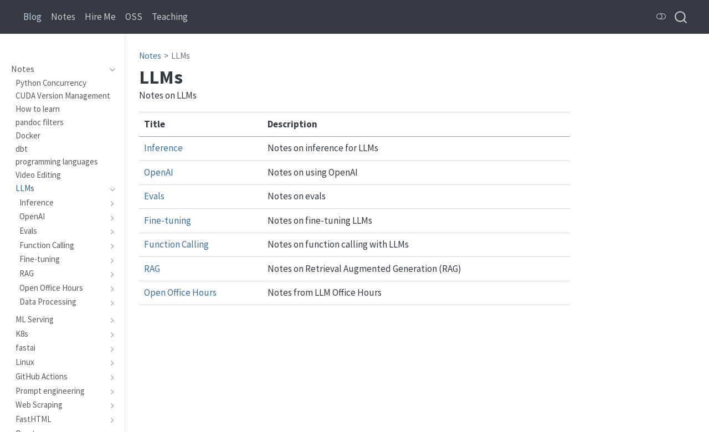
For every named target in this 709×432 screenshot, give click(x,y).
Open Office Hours (180, 292)
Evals (154, 196)
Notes (150, 55)
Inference (163, 148)
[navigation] (109, 69)
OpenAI (158, 172)
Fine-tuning (167, 220)
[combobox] (681, 17)
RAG (152, 269)
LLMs (180, 55)
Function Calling (176, 244)
